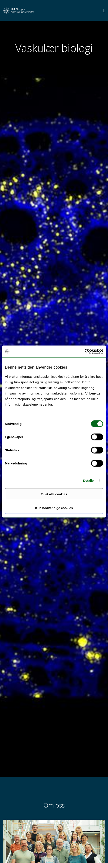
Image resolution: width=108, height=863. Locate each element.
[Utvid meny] (104, 10)
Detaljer (89, 480)
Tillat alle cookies (54, 494)
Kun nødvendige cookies (54, 508)
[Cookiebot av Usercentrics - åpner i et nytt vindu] (84, 351)
